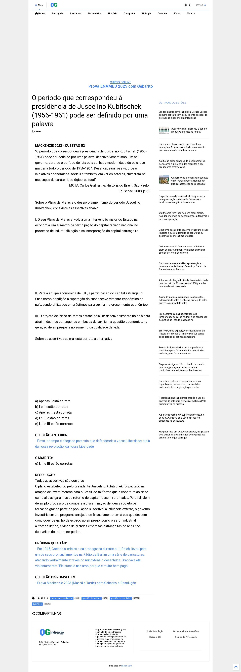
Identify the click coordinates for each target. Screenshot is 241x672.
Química (162, 13)
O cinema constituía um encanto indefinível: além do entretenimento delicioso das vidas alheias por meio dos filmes (182, 249)
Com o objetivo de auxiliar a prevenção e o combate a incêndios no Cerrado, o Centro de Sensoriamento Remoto (182, 266)
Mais (191, 13)
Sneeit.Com (126, 666)
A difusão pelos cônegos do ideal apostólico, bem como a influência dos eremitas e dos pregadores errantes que (182, 164)
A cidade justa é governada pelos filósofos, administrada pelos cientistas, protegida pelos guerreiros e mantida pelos (183, 300)
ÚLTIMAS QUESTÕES (172, 102)
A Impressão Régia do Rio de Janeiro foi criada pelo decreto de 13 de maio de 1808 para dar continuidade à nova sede (183, 283)
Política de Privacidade (186, 637)
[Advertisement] (120, 52)
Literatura (75, 13)
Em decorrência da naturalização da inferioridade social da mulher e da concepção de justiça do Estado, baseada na (183, 317)
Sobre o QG (155, 637)
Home (40, 13)
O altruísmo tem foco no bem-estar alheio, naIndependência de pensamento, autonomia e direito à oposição (184, 216)
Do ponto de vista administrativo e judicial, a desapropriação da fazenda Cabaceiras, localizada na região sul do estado (182, 199)
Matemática (94, 13)
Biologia (146, 13)
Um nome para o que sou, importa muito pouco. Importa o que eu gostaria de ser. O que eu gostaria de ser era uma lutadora (184, 233)
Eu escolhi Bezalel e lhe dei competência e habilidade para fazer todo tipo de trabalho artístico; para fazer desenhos (181, 350)
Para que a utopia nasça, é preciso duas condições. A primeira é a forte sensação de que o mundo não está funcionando (182, 147)
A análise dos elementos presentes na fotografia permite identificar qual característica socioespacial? (189, 180)
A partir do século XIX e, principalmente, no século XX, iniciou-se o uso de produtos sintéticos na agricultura (181, 417)
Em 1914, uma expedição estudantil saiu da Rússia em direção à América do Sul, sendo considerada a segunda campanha (182, 333)
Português (58, 13)
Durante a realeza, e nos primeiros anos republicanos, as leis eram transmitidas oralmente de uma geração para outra (180, 384)
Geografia (129, 13)
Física (177, 13)
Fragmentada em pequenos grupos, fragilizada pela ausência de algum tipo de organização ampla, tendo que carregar (184, 434)
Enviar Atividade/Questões (186, 631)
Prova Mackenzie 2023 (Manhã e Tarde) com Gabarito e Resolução (86, 583)
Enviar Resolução (155, 631)
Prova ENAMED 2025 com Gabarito (120, 86)
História (112, 13)
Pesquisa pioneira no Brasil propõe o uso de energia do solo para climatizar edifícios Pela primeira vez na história (182, 401)
